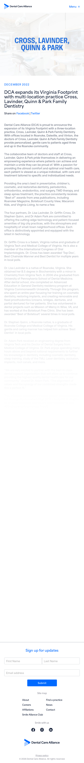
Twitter (35, 113)
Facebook (22, 113)
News (49, 704)
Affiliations (28, 709)
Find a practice (54, 700)
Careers (26, 704)
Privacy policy (42, 755)
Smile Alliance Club (32, 714)
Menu (74, 6)
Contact (50, 709)
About (25, 700)
